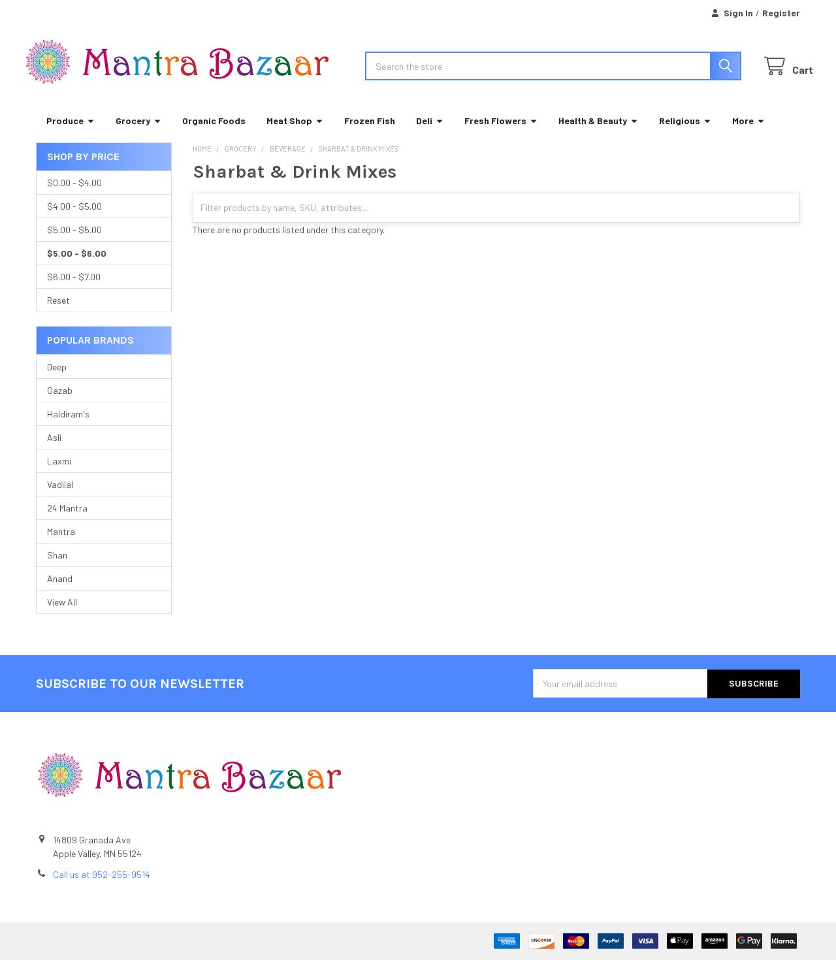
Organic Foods (214, 133)
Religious (685, 133)
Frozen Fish (369, 133)
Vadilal (60, 497)
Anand (59, 591)
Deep (57, 379)
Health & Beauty (598, 133)
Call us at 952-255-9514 (101, 886)
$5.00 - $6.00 (76, 266)
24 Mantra (67, 520)
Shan (57, 568)
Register (781, 12)
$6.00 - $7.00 (74, 289)
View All (62, 615)
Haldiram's (68, 426)
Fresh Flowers (501, 133)
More (748, 133)
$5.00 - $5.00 (74, 242)
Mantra (61, 544)
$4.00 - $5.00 (74, 219)
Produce (70, 133)
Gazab (59, 403)
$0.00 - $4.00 (74, 195)
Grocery (138, 133)
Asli (54, 450)
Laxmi (59, 473)
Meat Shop (294, 133)
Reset (58, 313)
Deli (429, 133)
